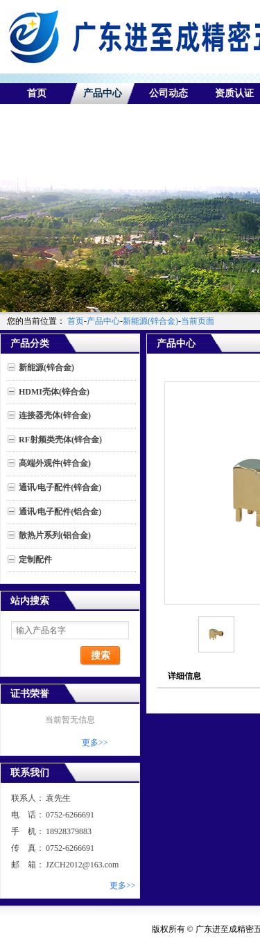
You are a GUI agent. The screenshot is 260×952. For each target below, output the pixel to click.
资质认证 (234, 93)
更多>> (95, 742)
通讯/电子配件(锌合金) (60, 487)
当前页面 (197, 321)
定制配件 (35, 559)
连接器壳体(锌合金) (55, 415)
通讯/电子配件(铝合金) (60, 512)
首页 (36, 93)
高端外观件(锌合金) (55, 463)
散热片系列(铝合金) (55, 535)
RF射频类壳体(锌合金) (60, 439)
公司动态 (168, 93)
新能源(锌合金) (150, 321)
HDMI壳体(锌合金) (54, 392)
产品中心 (102, 93)
